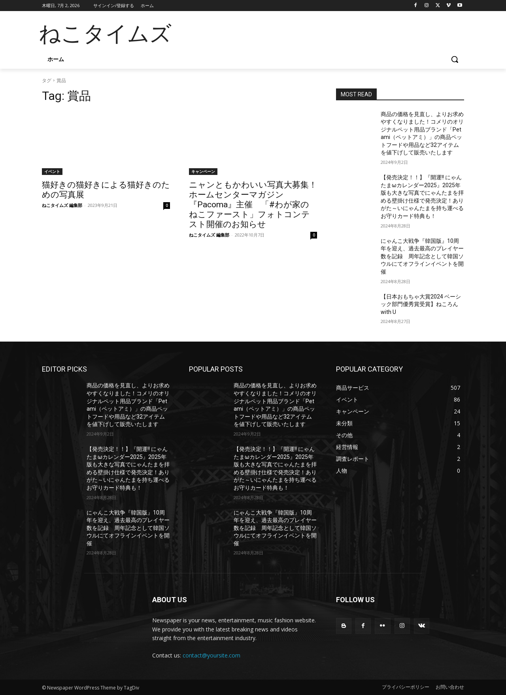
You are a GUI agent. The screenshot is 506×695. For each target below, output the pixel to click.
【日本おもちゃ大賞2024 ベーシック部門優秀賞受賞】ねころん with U (421, 304)
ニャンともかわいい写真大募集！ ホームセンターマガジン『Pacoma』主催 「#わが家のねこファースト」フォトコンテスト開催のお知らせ (257, 204)
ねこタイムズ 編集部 (62, 205)
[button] (454, 59)
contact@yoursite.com (211, 655)
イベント (52, 171)
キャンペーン (203, 171)
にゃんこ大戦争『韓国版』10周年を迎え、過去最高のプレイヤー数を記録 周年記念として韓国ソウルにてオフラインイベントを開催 (422, 256)
